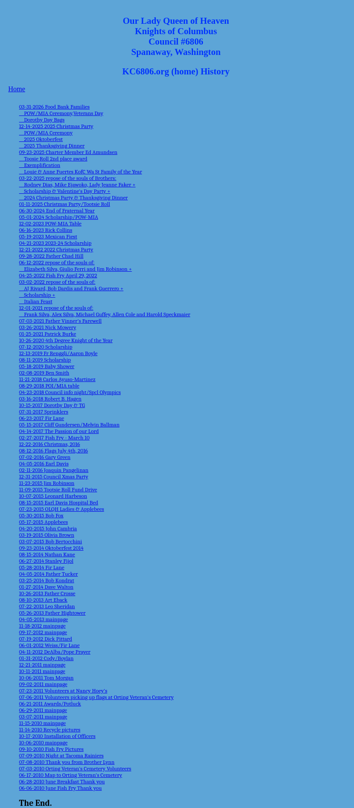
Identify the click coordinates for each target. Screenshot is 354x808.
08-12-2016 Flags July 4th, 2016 (53, 450)
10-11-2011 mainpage (42, 671)
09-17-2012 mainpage (43, 632)
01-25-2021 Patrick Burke (47, 333)
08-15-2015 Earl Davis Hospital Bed (58, 502)
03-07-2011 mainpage (43, 716)
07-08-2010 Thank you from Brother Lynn (67, 762)
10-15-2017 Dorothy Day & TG (52, 405)
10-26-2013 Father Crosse (47, 593)
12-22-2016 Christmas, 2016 (49, 444)
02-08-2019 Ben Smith (44, 372)
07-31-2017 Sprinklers (43, 411)
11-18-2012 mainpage (42, 625)
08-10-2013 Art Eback (43, 599)
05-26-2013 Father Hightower (52, 612)
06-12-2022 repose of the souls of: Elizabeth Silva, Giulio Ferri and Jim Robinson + (75, 265)
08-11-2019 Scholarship (45, 359)
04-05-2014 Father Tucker (48, 574)
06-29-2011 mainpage (43, 710)
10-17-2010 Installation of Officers (57, 736)
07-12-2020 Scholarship (45, 346)
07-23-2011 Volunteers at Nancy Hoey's (63, 690)
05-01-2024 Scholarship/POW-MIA (58, 217)
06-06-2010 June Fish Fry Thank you (60, 788)
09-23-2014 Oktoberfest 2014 (51, 548)
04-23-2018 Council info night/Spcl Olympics (70, 392)
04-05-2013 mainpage (43, 619)
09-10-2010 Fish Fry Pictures (51, 749)
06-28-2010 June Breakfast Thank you (62, 781)
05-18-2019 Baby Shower (46, 366)
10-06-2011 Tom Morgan (46, 677)
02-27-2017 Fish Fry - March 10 (54, 437)
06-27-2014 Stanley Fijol (46, 561)
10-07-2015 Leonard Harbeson (53, 496)
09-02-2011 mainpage (43, 684)
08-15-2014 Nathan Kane (47, 554)
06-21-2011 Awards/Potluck (50, 703)
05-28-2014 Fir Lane (41, 567)
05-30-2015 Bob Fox (41, 515)
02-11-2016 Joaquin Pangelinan (53, 470)
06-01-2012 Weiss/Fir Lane (49, 645)
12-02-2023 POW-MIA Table (50, 223)
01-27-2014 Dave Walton (46, 587)
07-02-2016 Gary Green (45, 457)
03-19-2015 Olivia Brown (46, 535)
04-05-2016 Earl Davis (43, 463)
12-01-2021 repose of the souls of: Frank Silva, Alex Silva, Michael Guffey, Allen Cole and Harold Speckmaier (104, 311)
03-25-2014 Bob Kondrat (46, 580)
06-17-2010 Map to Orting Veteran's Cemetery (70, 775)
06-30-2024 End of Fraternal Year (57, 210)
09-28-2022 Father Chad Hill (51, 256)
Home (16, 89)
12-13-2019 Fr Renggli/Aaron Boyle (58, 353)
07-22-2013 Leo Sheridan (47, 606)
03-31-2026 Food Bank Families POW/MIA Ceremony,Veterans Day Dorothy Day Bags (61, 113)
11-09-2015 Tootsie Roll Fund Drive (58, 489)
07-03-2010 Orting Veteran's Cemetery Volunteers (75, 768)
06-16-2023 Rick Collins (45, 230)
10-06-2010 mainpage (43, 742)
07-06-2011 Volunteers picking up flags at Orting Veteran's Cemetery (96, 697)
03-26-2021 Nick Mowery (47, 327)
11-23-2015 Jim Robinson (46, 483)
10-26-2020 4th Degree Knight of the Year (66, 340)
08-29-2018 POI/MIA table (49, 385)
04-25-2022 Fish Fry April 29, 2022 (58, 275)
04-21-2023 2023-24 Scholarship (55, 243)
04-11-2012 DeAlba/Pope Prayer (54, 651)
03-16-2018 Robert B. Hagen (50, 398)
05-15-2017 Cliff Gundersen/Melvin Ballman (69, 424)
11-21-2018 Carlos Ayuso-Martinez (57, 379)
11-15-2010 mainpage (42, 723)
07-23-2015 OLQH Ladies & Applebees (61, 509)
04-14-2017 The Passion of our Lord (59, 431)
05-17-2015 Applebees (43, 522)
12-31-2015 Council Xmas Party (53, 476)
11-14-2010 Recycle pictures (49, 729)
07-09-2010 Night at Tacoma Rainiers (61, 755)
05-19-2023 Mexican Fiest (48, 236)
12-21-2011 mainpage (42, 664)
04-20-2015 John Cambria (48, 528)
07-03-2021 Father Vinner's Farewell (60, 320)
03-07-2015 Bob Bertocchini (50, 541)
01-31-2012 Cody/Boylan (46, 658)
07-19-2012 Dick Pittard (45, 638)
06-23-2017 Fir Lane (41, 418)
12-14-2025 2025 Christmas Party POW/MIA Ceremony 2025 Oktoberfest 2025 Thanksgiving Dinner (56, 136)
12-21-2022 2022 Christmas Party (56, 249)
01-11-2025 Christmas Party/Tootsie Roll (64, 204)
